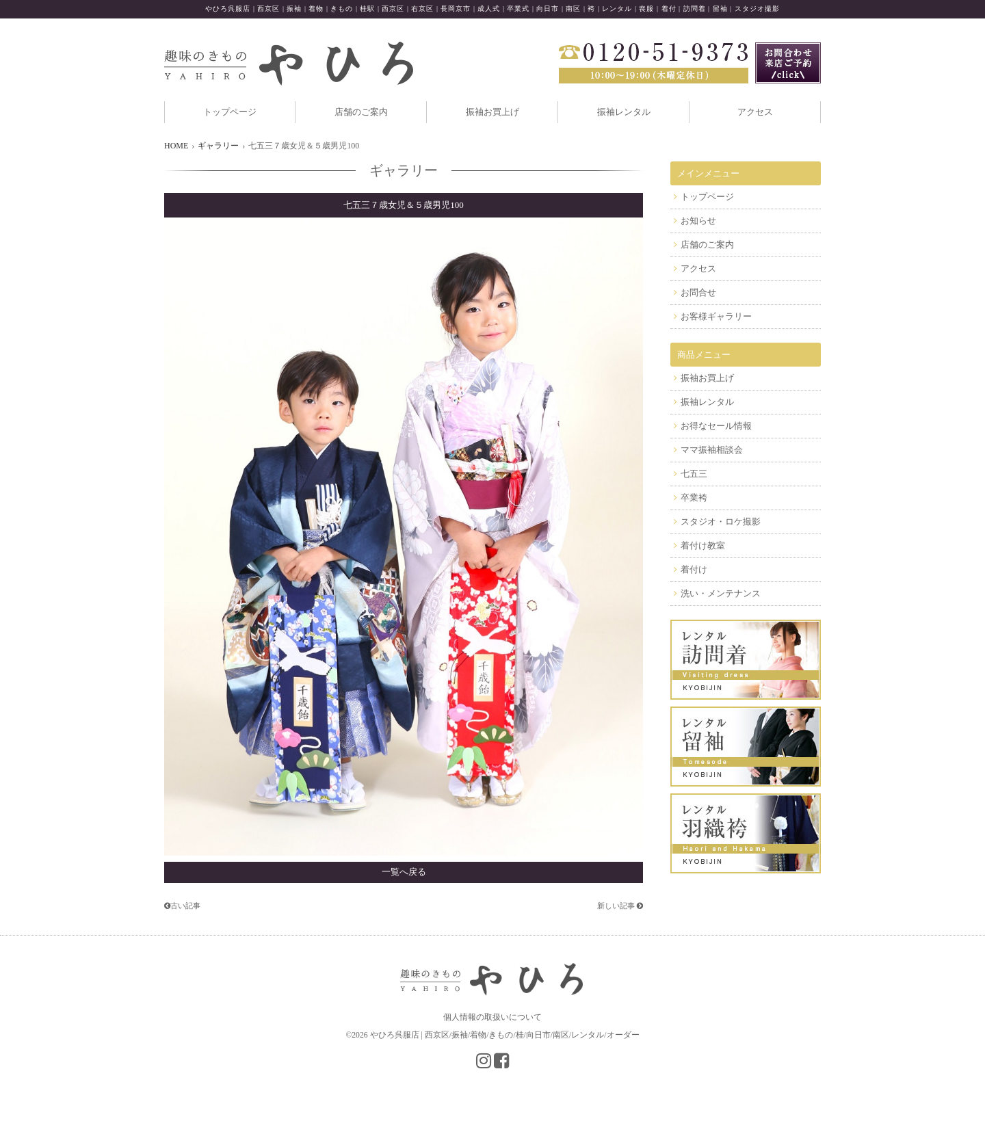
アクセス (755, 112)
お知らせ (698, 220)
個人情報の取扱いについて (492, 1017)
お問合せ (698, 292)
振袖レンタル (624, 112)
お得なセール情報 (716, 426)
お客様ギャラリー (716, 316)
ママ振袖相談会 (712, 450)
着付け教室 (703, 545)
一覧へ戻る (404, 872)
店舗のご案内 (361, 112)
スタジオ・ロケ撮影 (721, 521)
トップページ (230, 112)
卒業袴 (694, 497)
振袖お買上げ (492, 112)
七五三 (694, 474)
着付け (694, 569)
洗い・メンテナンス (721, 593)
